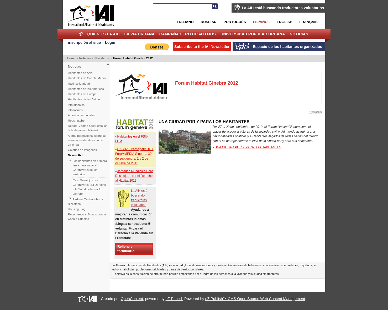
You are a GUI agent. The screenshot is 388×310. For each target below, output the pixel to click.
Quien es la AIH (103, 34)
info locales (75, 110)
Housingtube (76, 120)
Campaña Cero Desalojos (187, 34)
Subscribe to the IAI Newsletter (202, 47)
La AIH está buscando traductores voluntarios (283, 8)
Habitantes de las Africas (84, 99)
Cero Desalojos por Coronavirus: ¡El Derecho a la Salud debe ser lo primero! (89, 187)
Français (308, 22)
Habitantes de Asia (80, 72)
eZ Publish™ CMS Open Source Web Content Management (255, 299)
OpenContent (132, 299)
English (284, 22)
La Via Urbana (139, 34)
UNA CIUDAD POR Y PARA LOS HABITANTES (248, 147)
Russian (208, 22)
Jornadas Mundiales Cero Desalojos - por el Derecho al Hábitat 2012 (134, 175)
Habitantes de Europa (82, 94)
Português (235, 22)
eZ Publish (174, 299)
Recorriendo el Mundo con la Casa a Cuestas (87, 216)
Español (261, 22)
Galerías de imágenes (82, 149)
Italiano (185, 22)
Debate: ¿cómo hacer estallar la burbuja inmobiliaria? (87, 128)
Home (81, 34)
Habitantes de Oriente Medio (87, 78)
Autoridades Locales (81, 115)
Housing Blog (77, 209)
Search (215, 6)
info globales (76, 104)
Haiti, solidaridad (79, 83)
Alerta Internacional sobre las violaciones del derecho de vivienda (87, 140)
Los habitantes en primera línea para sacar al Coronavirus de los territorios (90, 167)
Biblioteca (74, 203)
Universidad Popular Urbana (253, 34)
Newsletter (102, 58)
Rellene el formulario (125, 248)
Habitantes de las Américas (86, 88)
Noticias (299, 34)
